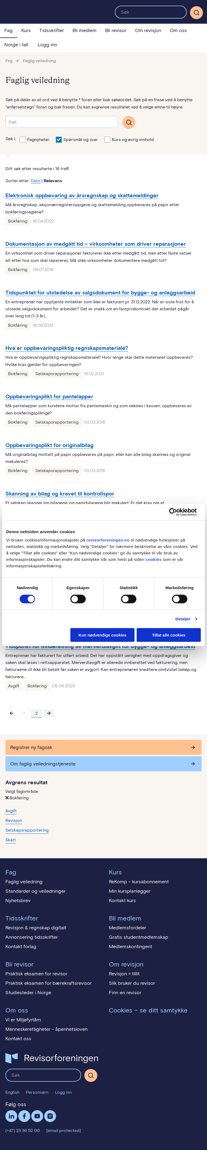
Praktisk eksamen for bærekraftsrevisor (48, 983)
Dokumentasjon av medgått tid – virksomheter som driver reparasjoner (95, 244)
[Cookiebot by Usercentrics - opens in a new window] (177, 512)
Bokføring (17, 221)
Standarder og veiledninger (35, 891)
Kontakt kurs (122, 900)
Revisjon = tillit (124, 974)
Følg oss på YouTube (37, 1116)
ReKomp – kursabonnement (139, 882)
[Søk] (196, 12)
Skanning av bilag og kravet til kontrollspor (59, 493)
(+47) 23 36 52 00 (22, 1130)
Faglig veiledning (39, 60)
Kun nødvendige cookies (102, 635)
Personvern (37, 1092)
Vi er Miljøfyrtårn (23, 1020)
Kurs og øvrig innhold (129, 139)
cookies (153, 559)
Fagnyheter (34, 139)
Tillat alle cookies (168, 635)
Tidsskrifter (51, 30)
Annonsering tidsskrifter (31, 937)
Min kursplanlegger (129, 891)
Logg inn (47, 45)
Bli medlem (84, 30)
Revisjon (13, 820)
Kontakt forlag (20, 946)
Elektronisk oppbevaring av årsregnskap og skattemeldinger (81, 195)
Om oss (178, 30)
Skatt (10, 839)
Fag (8, 30)
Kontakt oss (18, 1039)
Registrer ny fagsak (31, 747)
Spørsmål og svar (77, 139)
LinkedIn (11, 1116)
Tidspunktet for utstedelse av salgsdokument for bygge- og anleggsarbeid (100, 292)
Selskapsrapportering (56, 373)
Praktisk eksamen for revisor (36, 974)
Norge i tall (16, 45)
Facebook (24, 1116)
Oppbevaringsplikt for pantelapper (49, 396)
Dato (35, 180)
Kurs (26, 30)
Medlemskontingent (130, 946)
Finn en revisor (125, 993)
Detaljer (183, 618)
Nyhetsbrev (17, 900)
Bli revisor (115, 30)
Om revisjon (148, 30)
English (12, 1092)
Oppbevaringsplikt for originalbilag (49, 445)
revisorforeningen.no (108, 540)
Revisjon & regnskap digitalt (35, 928)
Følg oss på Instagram (50, 1116)
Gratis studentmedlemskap (138, 937)
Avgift (13, 685)
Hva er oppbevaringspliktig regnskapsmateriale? (66, 348)
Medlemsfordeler (127, 928)
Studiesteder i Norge (28, 993)
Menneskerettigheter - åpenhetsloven (46, 1029)
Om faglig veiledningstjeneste (42, 764)
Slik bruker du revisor (132, 983)
